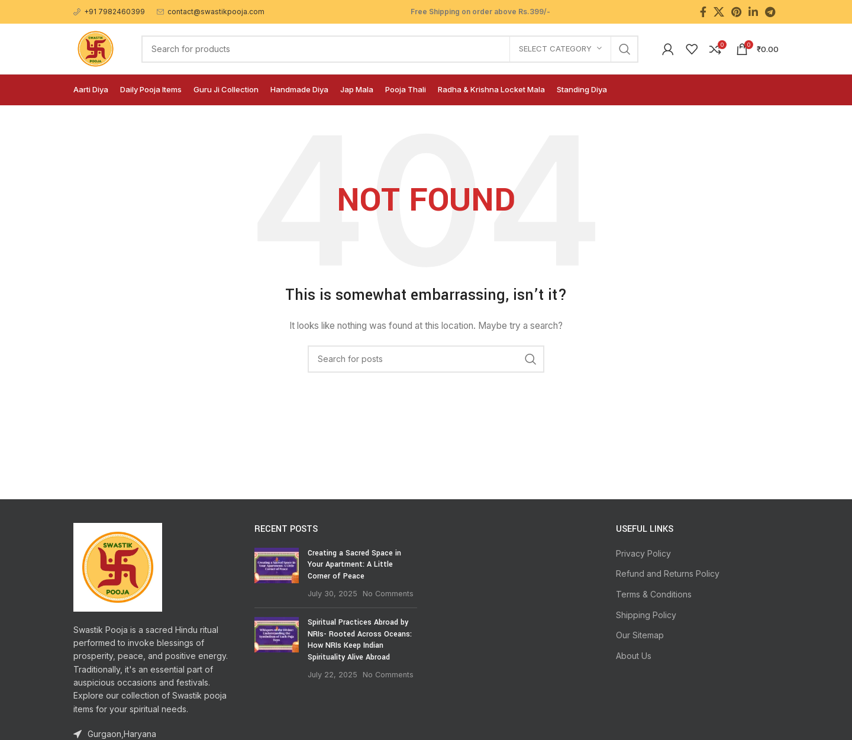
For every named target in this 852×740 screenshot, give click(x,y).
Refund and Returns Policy (667, 573)
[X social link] (719, 12)
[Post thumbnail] (276, 573)
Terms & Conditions (654, 594)
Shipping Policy (646, 615)
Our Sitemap (640, 635)
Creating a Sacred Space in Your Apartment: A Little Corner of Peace (354, 564)
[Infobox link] (109, 11)
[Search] (389, 49)
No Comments (388, 593)
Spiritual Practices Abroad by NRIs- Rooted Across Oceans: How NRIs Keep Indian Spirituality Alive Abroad (360, 640)
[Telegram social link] (770, 12)
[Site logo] (95, 48)
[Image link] (117, 566)
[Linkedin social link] (753, 12)
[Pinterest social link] (736, 12)
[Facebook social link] (703, 12)
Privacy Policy (643, 553)
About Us (633, 656)
